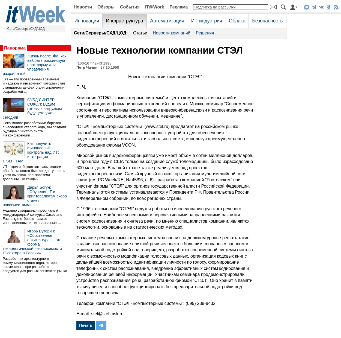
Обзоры (106, 7)
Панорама (15, 48)
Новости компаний (171, 33)
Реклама (178, 7)
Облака (237, 21)
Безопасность (267, 21)
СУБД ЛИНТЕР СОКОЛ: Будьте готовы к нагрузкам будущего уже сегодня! (32, 109)
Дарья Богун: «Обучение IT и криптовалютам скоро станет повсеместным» (35, 196)
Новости (83, 7)
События (130, 7)
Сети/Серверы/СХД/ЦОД (26, 29)
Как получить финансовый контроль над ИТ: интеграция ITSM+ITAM (31, 152)
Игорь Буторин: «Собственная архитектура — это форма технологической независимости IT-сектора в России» (32, 242)
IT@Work (154, 7)
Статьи (140, 33)
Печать (85, 325)
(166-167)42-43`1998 (93, 63)
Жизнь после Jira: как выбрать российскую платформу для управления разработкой (34, 65)
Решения (205, 33)
